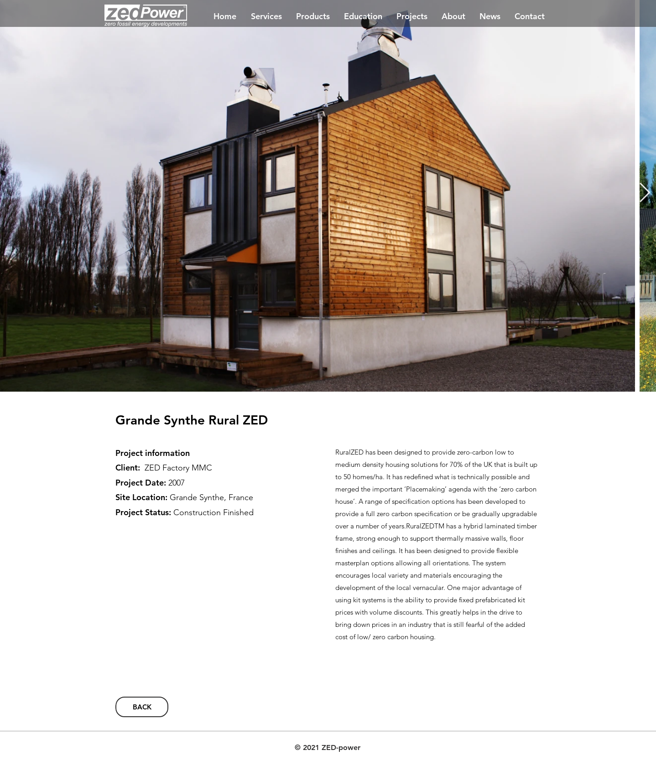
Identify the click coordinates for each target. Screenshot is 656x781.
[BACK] (141, 707)
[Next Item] (645, 193)
